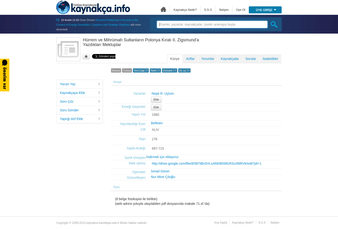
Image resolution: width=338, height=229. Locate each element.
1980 (155, 114)
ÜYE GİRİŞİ (266, 10)
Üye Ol (240, 9)
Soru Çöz (80, 101)
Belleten (157, 123)
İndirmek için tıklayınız (162, 157)
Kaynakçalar (230, 59)
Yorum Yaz (80, 84)
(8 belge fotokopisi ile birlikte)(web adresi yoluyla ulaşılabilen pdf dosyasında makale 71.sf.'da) (162, 201)
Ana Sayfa (163, 9)
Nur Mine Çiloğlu (163, 177)
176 (154, 139)
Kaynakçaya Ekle (80, 93)
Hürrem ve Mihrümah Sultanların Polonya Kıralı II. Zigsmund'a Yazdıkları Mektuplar (141, 42)
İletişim (224, 9)
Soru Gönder (80, 110)
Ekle (156, 99)
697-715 (158, 148)
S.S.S (208, 9)
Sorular (251, 59)
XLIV (155, 130)
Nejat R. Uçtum (163, 93)
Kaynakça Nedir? (185, 9)
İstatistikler (270, 59)
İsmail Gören (160, 171)
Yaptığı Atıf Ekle (80, 119)
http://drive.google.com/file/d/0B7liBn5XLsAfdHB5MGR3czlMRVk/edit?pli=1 (206, 163)
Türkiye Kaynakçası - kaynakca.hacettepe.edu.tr (93, 7)
